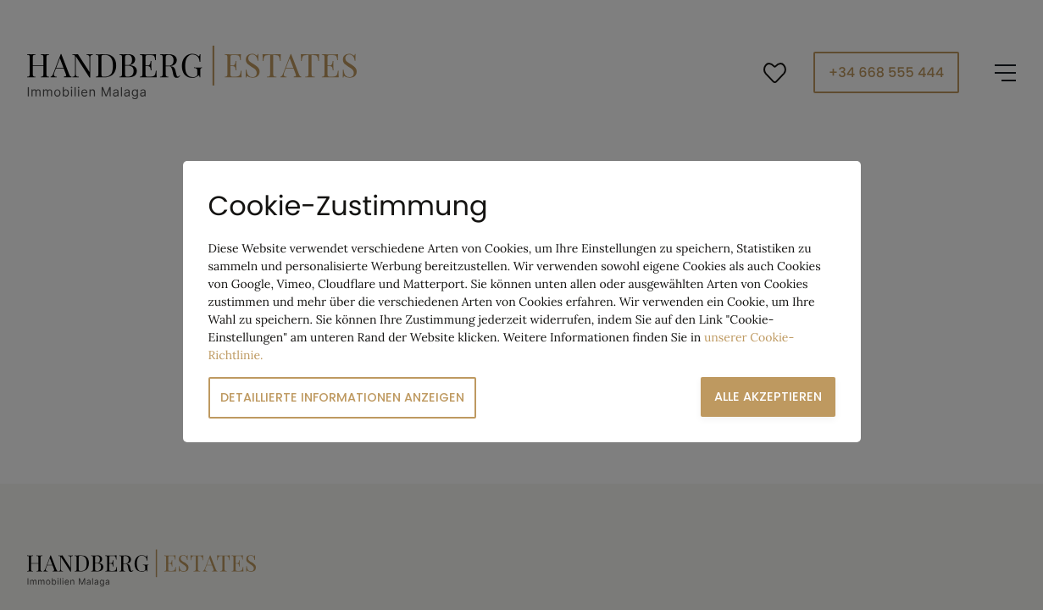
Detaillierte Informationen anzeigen (342, 397)
